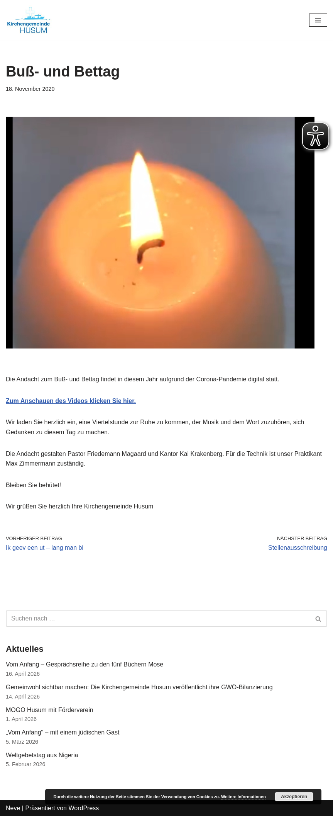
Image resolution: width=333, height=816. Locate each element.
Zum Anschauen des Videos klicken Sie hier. (71, 401)
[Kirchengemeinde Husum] (29, 19)
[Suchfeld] (158, 618)
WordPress (83, 808)
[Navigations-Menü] (318, 20)
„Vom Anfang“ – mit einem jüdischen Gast (62, 732)
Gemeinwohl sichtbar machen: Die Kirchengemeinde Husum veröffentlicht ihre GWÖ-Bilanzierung (139, 687)
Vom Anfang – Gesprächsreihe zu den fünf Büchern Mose (84, 664)
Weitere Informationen (243, 796)
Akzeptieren (294, 796)
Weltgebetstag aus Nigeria (42, 755)
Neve (13, 808)
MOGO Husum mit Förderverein (49, 710)
